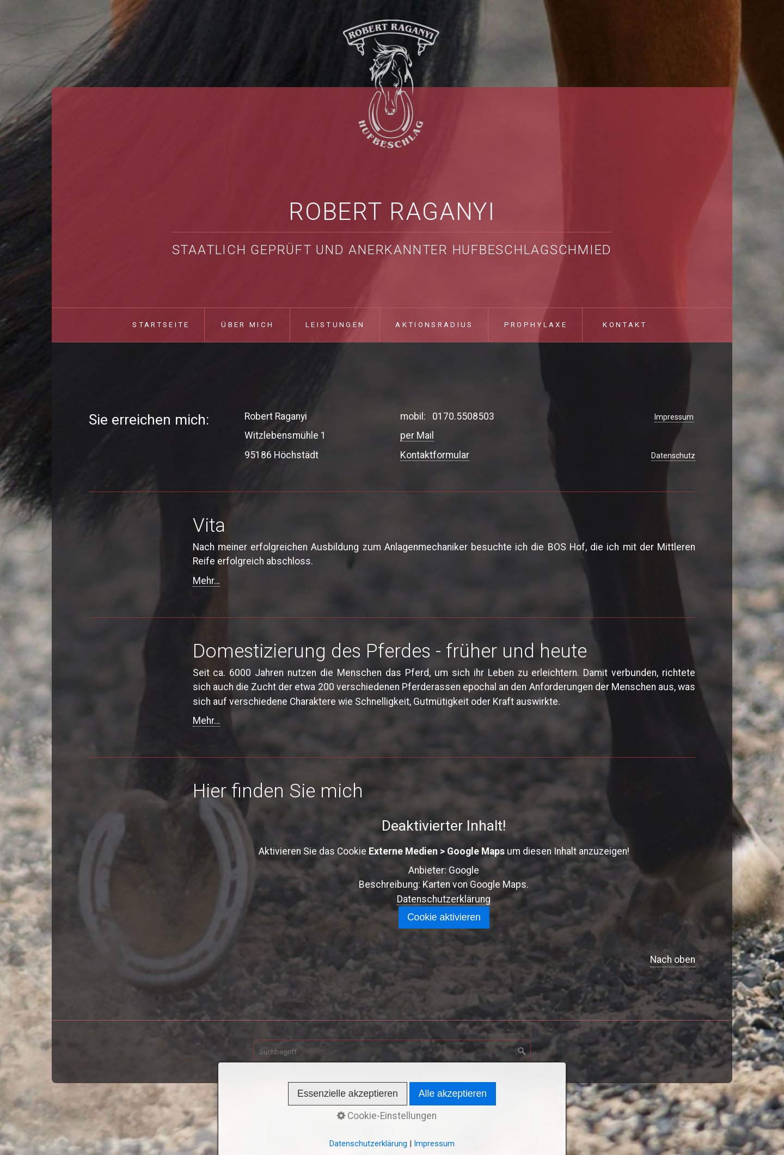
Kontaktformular (434, 455)
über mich (247, 325)
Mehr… (206, 580)
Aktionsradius (434, 325)
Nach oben (672, 959)
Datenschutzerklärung (444, 899)
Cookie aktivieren (444, 917)
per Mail (417, 435)
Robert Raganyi (392, 212)
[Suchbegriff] (392, 1052)
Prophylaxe (535, 325)
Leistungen (335, 325)
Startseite (160, 325)
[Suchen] (522, 1052)
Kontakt (625, 325)
